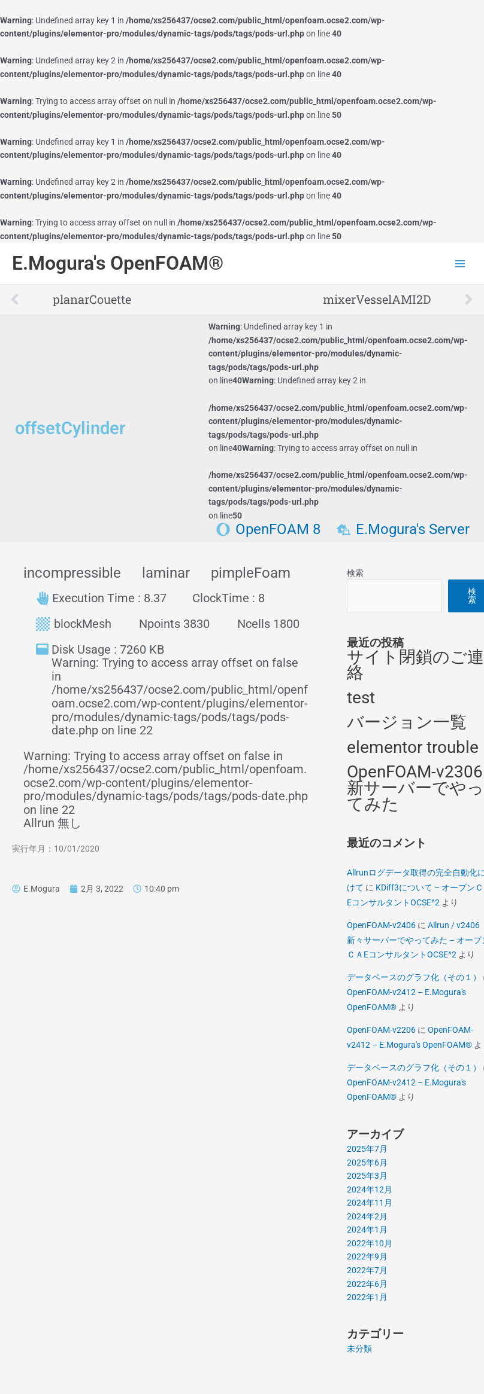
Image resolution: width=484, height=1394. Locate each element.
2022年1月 (367, 1297)
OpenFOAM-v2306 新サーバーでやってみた (415, 787)
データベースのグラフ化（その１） (414, 977)
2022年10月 (369, 1243)
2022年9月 (367, 1256)
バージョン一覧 (407, 722)
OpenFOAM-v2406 (381, 925)
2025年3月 (367, 1176)
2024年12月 (369, 1189)
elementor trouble (413, 747)
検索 (355, 573)
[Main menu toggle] (460, 263)
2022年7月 (367, 1270)
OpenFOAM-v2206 (381, 1030)
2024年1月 (367, 1229)
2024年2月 (367, 1216)
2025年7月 (367, 1149)
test (361, 697)
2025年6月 (367, 1162)
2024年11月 (369, 1202)
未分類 (359, 1348)
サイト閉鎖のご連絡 (415, 665)
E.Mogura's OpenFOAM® (117, 263)
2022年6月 (367, 1284)
